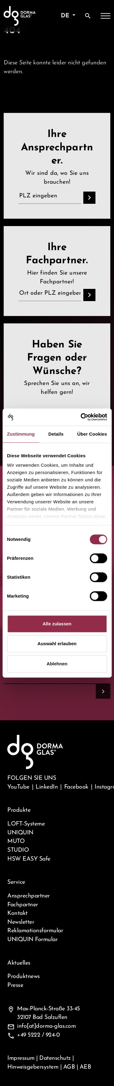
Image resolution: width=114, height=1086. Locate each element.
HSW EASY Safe (28, 859)
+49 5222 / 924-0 (38, 1035)
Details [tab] (56, 434)
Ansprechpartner (28, 896)
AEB (85, 1067)
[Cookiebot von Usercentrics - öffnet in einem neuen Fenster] (81, 417)
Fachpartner (22, 905)
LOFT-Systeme (26, 824)
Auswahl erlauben (56, 643)
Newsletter (20, 922)
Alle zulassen (57, 623)
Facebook (76, 787)
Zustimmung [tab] (21, 434)
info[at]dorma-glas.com (46, 1026)
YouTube (18, 787)
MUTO (16, 841)
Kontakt (17, 913)
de (66, 16)
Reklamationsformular (35, 931)
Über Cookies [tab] (92, 434)
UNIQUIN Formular (32, 940)
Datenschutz (55, 1058)
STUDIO (18, 850)
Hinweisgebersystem (32, 1067)
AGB (69, 1067)
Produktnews (23, 976)
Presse (15, 985)
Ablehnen (57, 663)
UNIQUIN (20, 833)
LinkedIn (47, 787)
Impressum (21, 1058)
